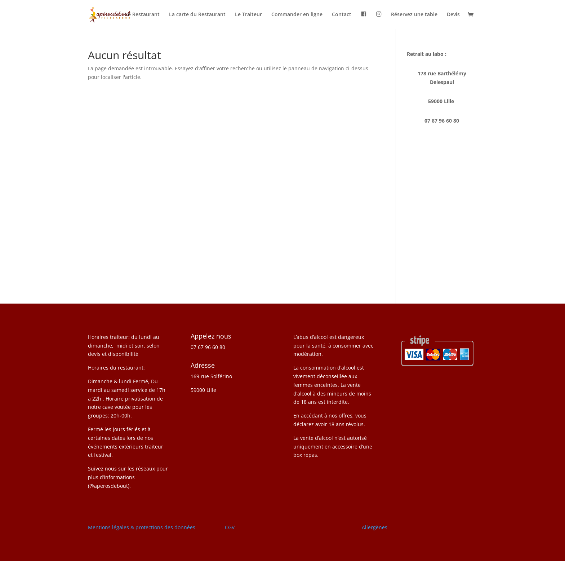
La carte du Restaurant (197, 15)
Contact (341, 15)
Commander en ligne (296, 15)
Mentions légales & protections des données (141, 527)
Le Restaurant (142, 15)
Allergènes (374, 527)
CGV (230, 527)
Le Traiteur (248, 15)
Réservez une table (414, 15)
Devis (453, 15)
